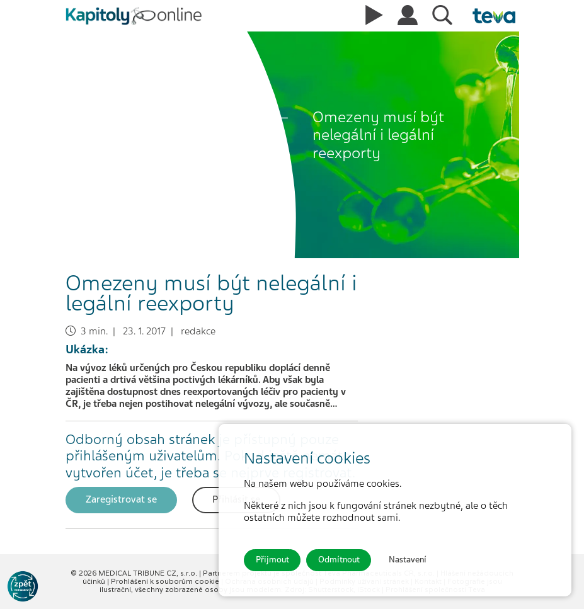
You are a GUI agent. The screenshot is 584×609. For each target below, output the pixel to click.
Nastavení (408, 559)
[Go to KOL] (22, 586)
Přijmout (272, 559)
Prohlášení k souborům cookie (166, 581)
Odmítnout (339, 559)
